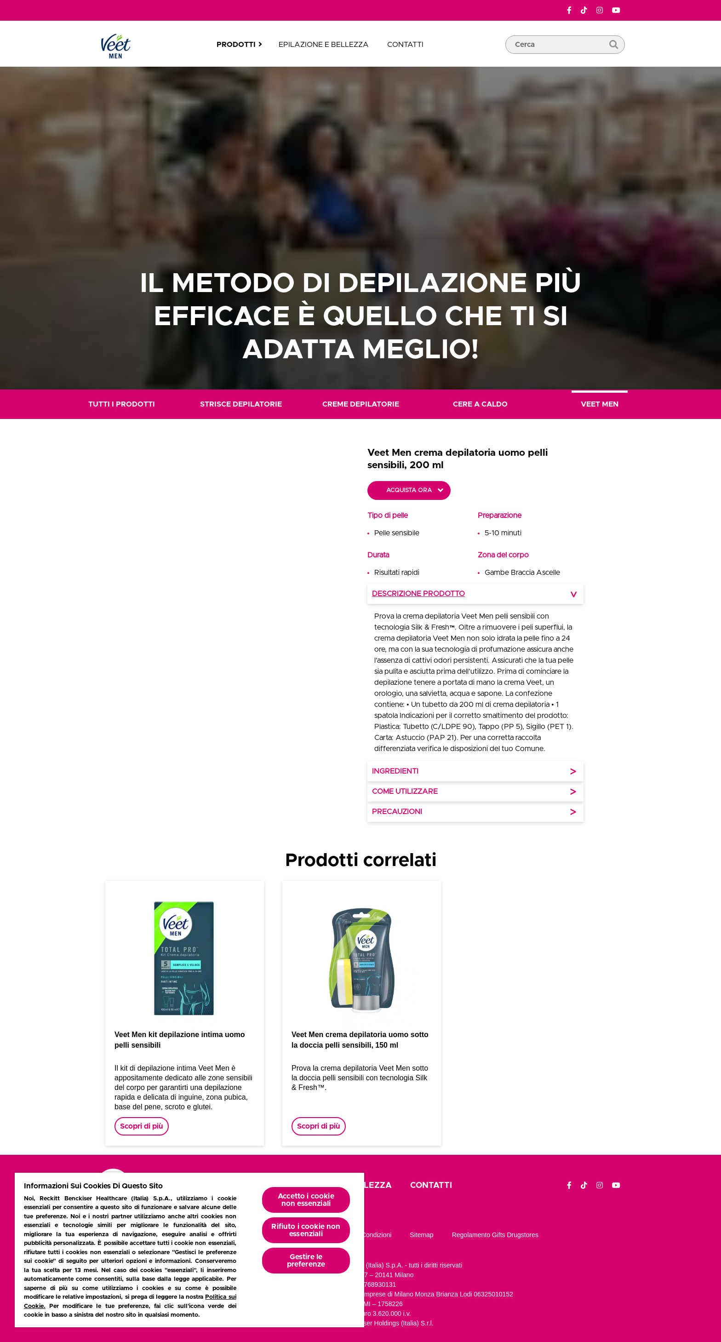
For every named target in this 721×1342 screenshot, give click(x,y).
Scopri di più (141, 1126)
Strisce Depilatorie (241, 404)
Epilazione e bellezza (324, 44)
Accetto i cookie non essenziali (306, 1200)
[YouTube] (616, 10)
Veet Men (599, 404)
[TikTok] (584, 10)
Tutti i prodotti (121, 404)
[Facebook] (569, 10)
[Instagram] (599, 10)
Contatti (405, 44)
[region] (189, 1249)
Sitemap (421, 1235)
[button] (291, 634)
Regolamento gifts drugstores (495, 1235)
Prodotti (236, 44)
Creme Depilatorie (360, 404)
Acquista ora (409, 490)
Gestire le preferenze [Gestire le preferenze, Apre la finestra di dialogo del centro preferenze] (306, 1260)
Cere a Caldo (480, 404)
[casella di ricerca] (565, 58)
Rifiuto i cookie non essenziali (305, 1230)
